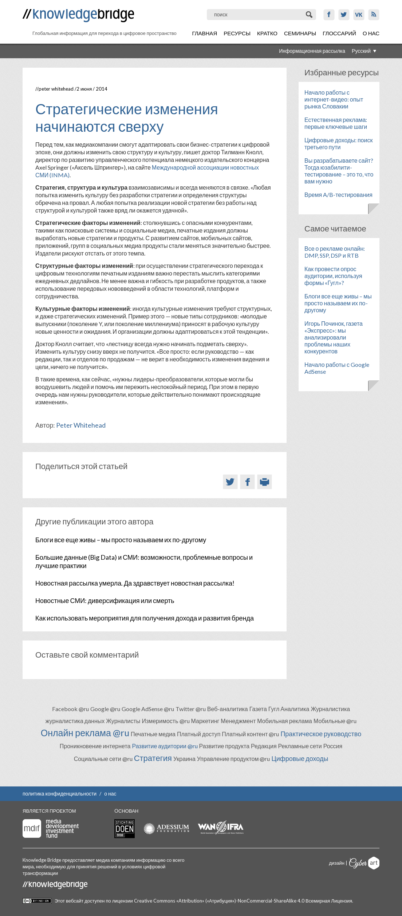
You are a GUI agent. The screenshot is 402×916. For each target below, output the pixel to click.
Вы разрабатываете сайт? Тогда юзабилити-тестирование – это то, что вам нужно (338, 171)
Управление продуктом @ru (233, 758)
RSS (373, 14)
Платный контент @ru (250, 733)
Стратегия (153, 758)
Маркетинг (205, 720)
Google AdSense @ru (148, 708)
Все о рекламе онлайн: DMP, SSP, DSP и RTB (334, 252)
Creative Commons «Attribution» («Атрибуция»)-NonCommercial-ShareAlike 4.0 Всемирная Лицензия (243, 901)
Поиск (309, 14)
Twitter (344, 14)
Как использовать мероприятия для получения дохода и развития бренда (144, 618)
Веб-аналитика (227, 708)
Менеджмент (238, 720)
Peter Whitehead (56, 89)
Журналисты (123, 720)
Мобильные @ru (335, 720)
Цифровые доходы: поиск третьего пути (338, 143)
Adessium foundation (166, 828)
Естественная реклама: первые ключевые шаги (335, 123)
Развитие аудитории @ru (164, 745)
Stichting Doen (124, 828)
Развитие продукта (224, 745)
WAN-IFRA (221, 827)
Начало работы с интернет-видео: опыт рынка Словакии (333, 99)
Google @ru (105, 708)
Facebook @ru (70, 708)
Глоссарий (339, 33)
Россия (332, 745)
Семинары (300, 33)
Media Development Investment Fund (51, 828)
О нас (371, 33)
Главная (204, 33)
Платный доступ (198, 733)
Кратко (267, 33)
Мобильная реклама (284, 720)
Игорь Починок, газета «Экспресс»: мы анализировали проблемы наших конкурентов (333, 337)
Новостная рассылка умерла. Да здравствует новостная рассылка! (134, 583)
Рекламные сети (300, 745)
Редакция (264, 745)
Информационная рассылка (312, 51)
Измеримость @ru (165, 720)
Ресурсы (237, 33)
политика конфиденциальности (59, 793)
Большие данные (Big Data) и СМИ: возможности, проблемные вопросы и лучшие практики (144, 561)
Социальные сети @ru (103, 758)
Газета (258, 708)
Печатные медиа (153, 733)
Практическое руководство (320, 734)
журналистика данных (75, 720)
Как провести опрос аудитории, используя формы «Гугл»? (333, 275)
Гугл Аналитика (289, 708)
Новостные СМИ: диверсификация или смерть (104, 600)
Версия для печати (264, 482)
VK (358, 14)
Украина (184, 758)
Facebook (329, 14)
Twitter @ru (191, 708)
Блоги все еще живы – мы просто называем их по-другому (120, 540)
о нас (110, 793)
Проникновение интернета (95, 745)
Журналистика (330, 708)
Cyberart (364, 863)
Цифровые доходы (299, 758)
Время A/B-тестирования (338, 194)
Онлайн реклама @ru (85, 732)
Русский (361, 51)
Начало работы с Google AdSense (336, 368)
